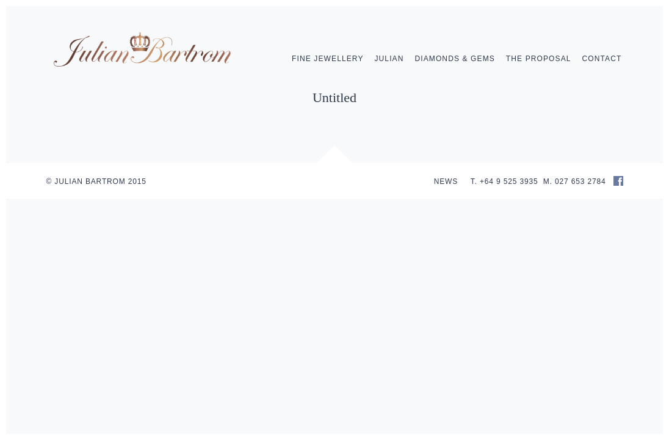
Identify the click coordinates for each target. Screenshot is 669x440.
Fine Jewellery (328, 58)
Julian (388, 58)
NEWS (446, 181)
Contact (602, 58)
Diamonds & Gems (454, 58)
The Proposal (538, 58)
